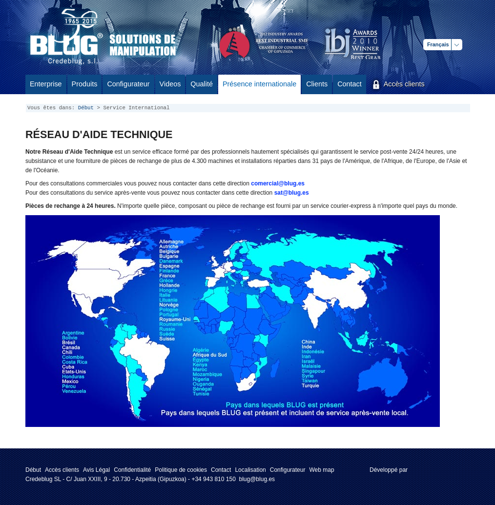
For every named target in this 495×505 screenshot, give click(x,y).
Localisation (250, 469)
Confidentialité (132, 469)
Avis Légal (96, 469)
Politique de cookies (181, 469)
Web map (321, 469)
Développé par (389, 469)
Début (86, 108)
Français (438, 44)
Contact (221, 469)
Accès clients (62, 469)
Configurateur (288, 469)
